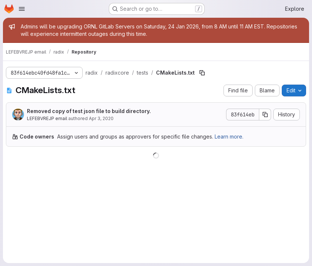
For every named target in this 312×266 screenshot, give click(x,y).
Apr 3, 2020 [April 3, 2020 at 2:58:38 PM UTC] (101, 118)
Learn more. (229, 136)
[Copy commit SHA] (265, 114)
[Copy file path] (202, 73)
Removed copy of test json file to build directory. (89, 111)
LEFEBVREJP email (47, 118)
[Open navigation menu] (22, 9)
